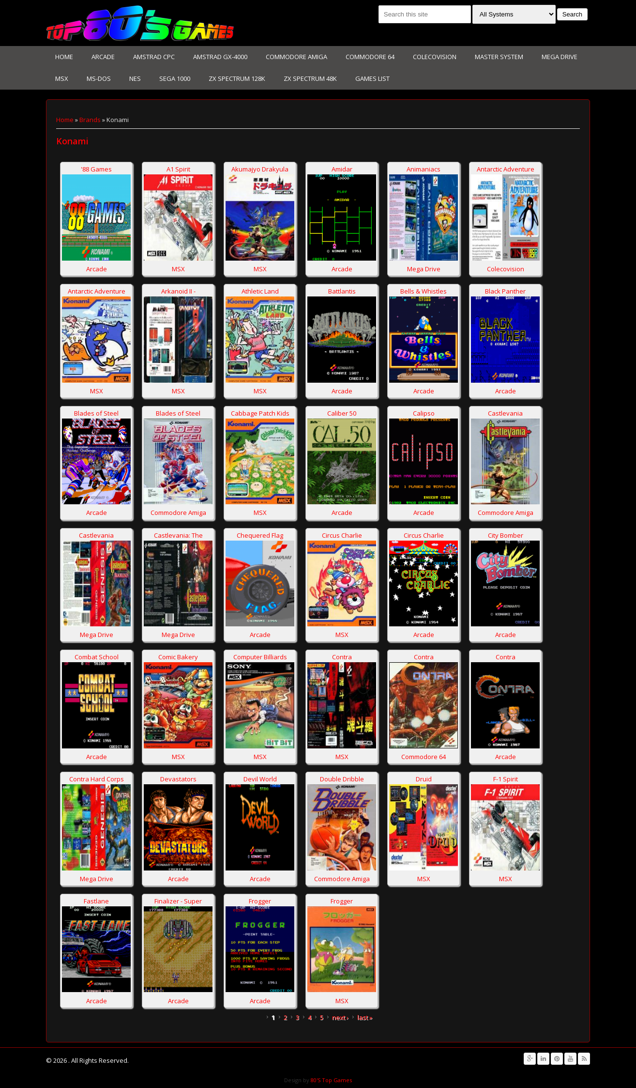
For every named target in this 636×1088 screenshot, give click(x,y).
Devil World (260, 779)
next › (340, 1017)
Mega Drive (559, 56)
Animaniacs (423, 169)
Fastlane (96, 901)
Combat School (97, 657)
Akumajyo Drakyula (259, 169)
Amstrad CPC (154, 56)
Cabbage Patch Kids (260, 413)
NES (135, 78)
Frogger (260, 901)
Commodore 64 (370, 56)
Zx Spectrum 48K (310, 78)
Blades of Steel (96, 413)
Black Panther (505, 291)
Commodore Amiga (296, 56)
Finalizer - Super (178, 901)
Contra (342, 657)
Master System (499, 56)
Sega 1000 (174, 78)
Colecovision (434, 56)
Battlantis (342, 291)
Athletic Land (260, 291)
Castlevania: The (178, 535)
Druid (424, 779)
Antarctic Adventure (505, 169)
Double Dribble (342, 779)
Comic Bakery (178, 657)
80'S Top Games (330, 1080)
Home (64, 56)
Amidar (342, 169)
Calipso (424, 413)
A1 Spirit (178, 169)
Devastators (178, 779)
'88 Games (96, 169)
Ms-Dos (99, 78)
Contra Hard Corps (96, 779)
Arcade (103, 56)
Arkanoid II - (178, 291)
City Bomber (505, 535)
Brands (90, 119)
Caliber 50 (341, 413)
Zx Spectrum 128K (237, 78)
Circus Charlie (342, 535)
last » (364, 1017)
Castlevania (505, 413)
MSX (61, 78)
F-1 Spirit (505, 779)
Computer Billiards (260, 657)
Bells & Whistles (423, 291)
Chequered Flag (260, 535)
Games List (372, 78)
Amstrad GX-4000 (220, 56)
